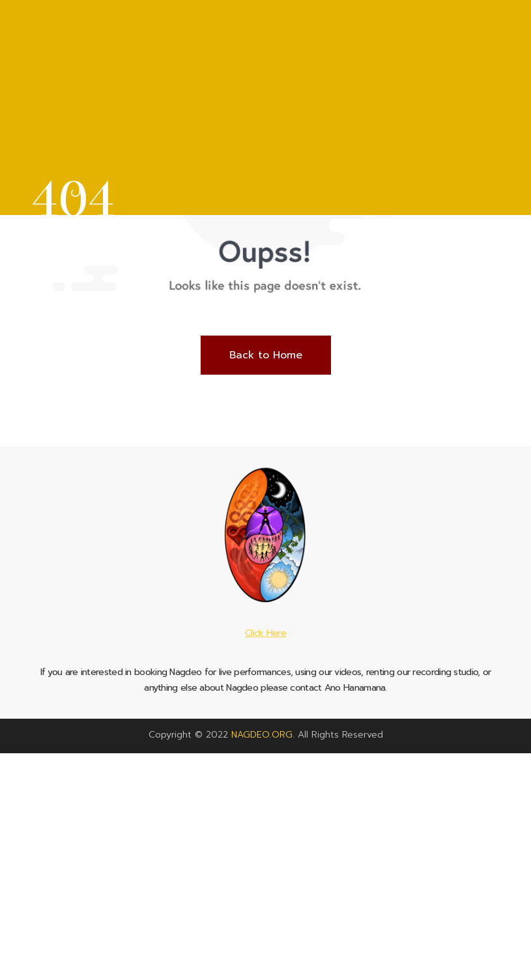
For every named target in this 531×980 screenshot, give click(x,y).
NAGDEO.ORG (262, 735)
